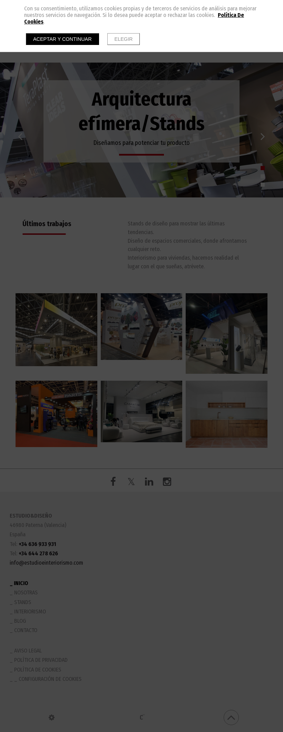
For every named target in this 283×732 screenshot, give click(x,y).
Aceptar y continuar (62, 39)
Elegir (124, 39)
